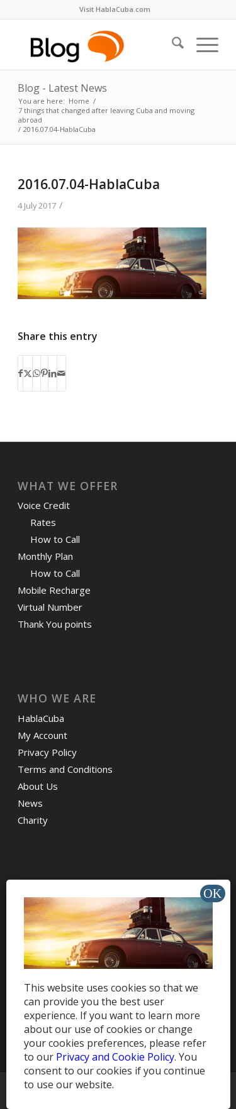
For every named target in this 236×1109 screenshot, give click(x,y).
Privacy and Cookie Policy (115, 1057)
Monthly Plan (45, 556)
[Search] (171, 44)
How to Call (55, 539)
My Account (42, 735)
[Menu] (201, 44)
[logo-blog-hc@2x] (98, 44)
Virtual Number (50, 607)
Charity (33, 820)
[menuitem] (115, 9)
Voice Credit (44, 505)
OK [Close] (212, 893)
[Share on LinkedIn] (52, 373)
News (30, 803)
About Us (38, 786)
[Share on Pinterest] (44, 373)
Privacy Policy (47, 752)
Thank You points (55, 624)
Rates (43, 522)
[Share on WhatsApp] (36, 373)
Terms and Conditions (65, 769)
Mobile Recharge (54, 590)
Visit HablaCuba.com (114, 9)
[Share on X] (27, 373)
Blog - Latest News (62, 88)
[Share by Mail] (61, 373)
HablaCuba (41, 718)
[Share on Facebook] (20, 373)
